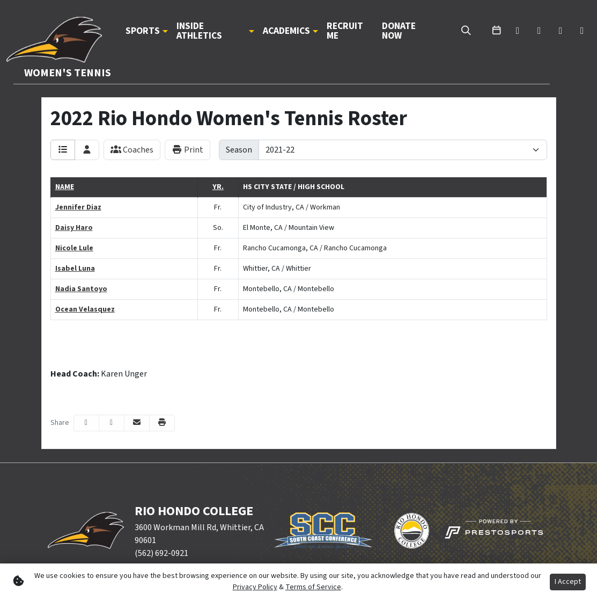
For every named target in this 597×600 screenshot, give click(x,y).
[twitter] (517, 31)
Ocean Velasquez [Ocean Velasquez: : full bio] (85, 309)
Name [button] (64, 187)
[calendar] (496, 31)
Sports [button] (143, 31)
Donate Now (399, 30)
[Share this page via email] (137, 423)
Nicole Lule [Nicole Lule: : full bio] (74, 248)
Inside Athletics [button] (199, 30)
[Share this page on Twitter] (111, 423)
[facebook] (539, 31)
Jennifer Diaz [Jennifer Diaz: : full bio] (78, 207)
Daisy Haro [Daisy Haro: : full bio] (74, 227)
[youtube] (560, 31)
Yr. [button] (218, 187)
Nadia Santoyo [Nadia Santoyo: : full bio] (81, 289)
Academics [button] (286, 31)
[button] (146, 31)
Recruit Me (345, 30)
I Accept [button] (568, 581)
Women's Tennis (67, 73)
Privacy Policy (255, 587)
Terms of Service (313, 587)
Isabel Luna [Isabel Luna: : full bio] (75, 268)
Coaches (131, 150)
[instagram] (582, 31)
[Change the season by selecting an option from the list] (403, 150)
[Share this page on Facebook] (86, 423)
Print (187, 150)
